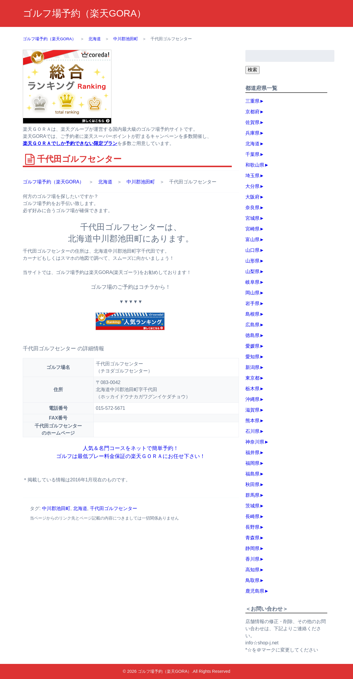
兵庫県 (252, 133)
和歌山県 (254, 164)
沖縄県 (252, 399)
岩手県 (252, 303)
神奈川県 (254, 441)
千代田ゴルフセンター (113, 508)
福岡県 (252, 463)
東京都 (252, 377)
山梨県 (252, 271)
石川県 (252, 431)
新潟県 (252, 367)
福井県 (252, 452)
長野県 (252, 527)
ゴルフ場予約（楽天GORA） (84, 13)
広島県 (252, 324)
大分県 (252, 186)
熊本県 (252, 420)
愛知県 (252, 356)
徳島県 (252, 335)
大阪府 (252, 196)
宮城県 (252, 218)
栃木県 (252, 388)
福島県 (252, 473)
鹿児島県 (254, 590)
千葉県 (252, 154)
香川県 (252, 559)
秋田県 (252, 484)
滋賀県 (252, 409)
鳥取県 (252, 580)
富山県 (252, 239)
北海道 (105, 181)
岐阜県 (252, 282)
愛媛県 (252, 346)
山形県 (252, 260)
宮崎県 (252, 228)
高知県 (252, 569)
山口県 (252, 250)
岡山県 (252, 292)
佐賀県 (252, 122)
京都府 (252, 111)
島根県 (252, 314)
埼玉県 (252, 175)
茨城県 (252, 505)
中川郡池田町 (141, 181)
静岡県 (252, 548)
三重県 (252, 101)
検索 (252, 69)
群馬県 (252, 495)
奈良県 (252, 207)
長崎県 (252, 516)
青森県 (252, 537)
